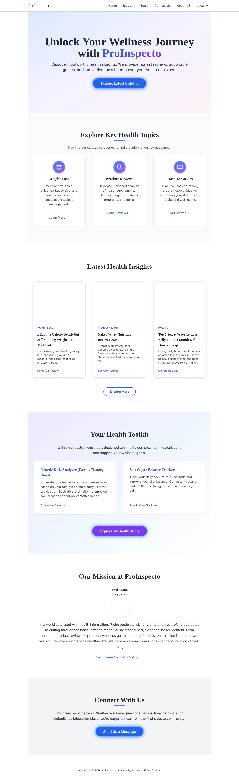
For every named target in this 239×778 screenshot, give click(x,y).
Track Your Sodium (145, 505)
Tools (144, 5)
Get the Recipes (170, 370)
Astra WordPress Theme (146, 770)
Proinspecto (38, 5)
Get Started (180, 213)
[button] (132, 6)
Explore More (119, 391)
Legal (202, 5)
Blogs (128, 5)
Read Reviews (119, 213)
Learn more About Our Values (119, 657)
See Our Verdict (109, 370)
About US (184, 5)
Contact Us (162, 5)
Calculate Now (52, 505)
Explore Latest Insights (119, 83)
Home (112, 5)
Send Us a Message (119, 731)
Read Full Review (49, 370)
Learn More (59, 217)
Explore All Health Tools (119, 531)
